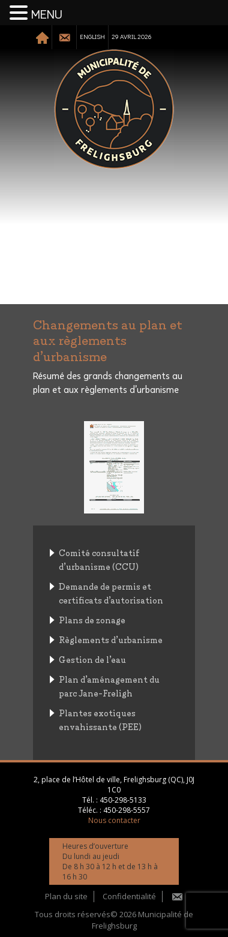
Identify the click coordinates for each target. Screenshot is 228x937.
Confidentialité (129, 896)
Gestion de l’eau (92, 659)
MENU (46, 15)
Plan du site (66, 896)
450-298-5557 (126, 810)
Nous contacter (114, 820)
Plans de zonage (92, 619)
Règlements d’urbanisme (111, 639)
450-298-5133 (123, 800)
